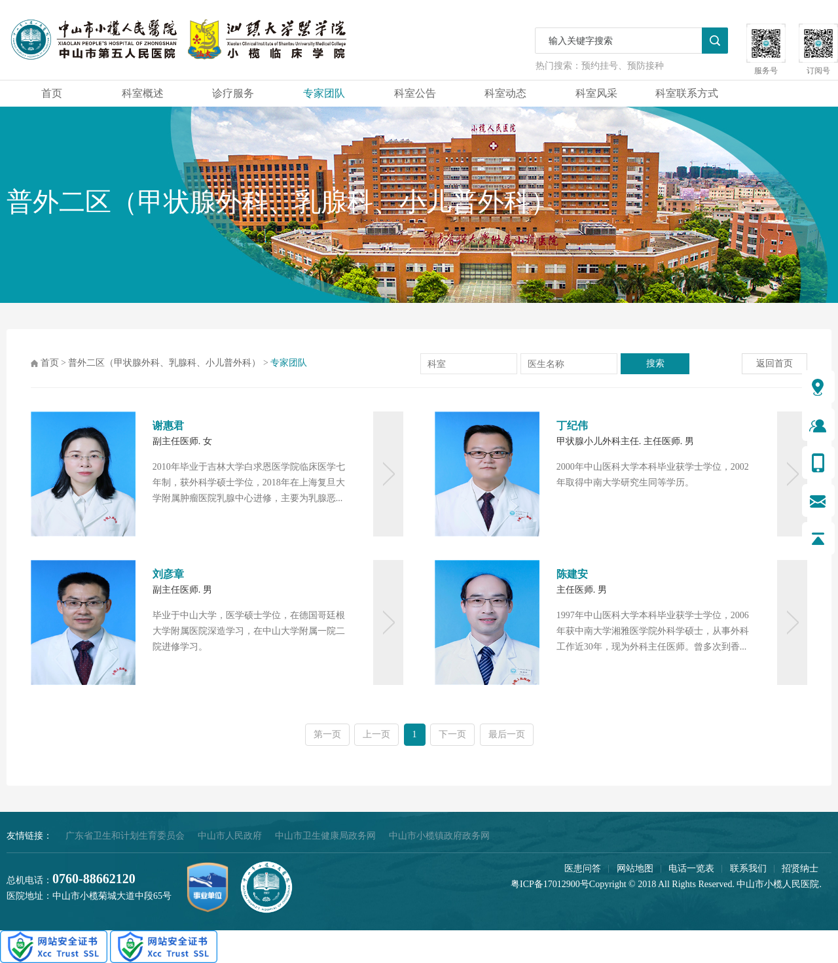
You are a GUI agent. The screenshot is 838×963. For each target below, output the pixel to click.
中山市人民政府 (230, 836)
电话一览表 (691, 868)
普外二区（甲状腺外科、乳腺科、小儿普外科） (164, 363)
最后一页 (506, 734)
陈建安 (572, 574)
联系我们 (748, 868)
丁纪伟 (572, 425)
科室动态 (505, 93)
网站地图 (635, 868)
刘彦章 (168, 574)
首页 (51, 93)
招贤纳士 (800, 868)
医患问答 (582, 868)
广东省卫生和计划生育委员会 (125, 836)
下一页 (452, 734)
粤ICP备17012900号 (550, 884)
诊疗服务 (233, 93)
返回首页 (774, 363)
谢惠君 (168, 425)
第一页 (327, 734)
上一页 (376, 734)
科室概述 (143, 93)
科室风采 (596, 93)
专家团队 (324, 93)
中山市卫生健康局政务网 (325, 836)
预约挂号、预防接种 (622, 66)
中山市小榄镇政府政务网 (439, 836)
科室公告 (415, 93)
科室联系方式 (686, 93)
